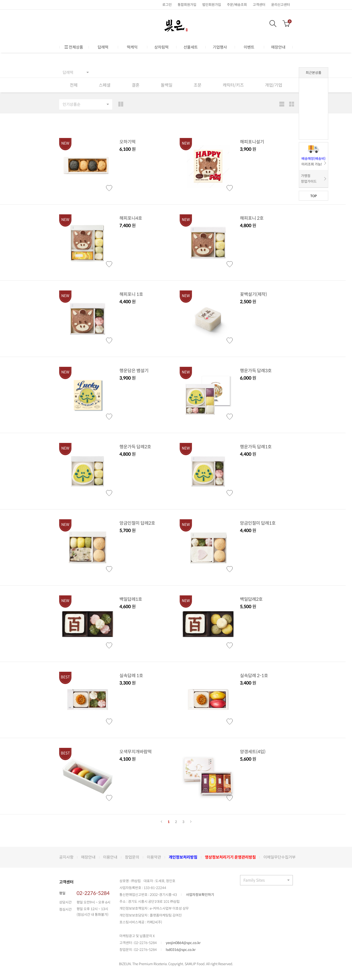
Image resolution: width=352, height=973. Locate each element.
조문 (197, 85)
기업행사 (220, 47)
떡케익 (132, 47)
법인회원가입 (211, 4)
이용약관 (154, 858)
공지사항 (66, 858)
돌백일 (166, 85)
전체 (73, 85)
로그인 (167, 4)
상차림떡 (161, 47)
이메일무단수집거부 (279, 858)
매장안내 (278, 47)
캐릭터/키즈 (233, 85)
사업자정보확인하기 (200, 895)
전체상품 (74, 47)
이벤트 (249, 47)
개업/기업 (274, 85)
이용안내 (110, 858)
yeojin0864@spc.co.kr (183, 943)
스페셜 (104, 85)
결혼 (135, 85)
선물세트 (190, 47)
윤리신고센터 (280, 4)
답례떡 (103, 47)
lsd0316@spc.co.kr (181, 950)
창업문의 (132, 858)
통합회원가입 (186, 4)
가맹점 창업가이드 (309, 178)
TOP (313, 195)
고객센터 (259, 4)
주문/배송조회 (237, 4)
